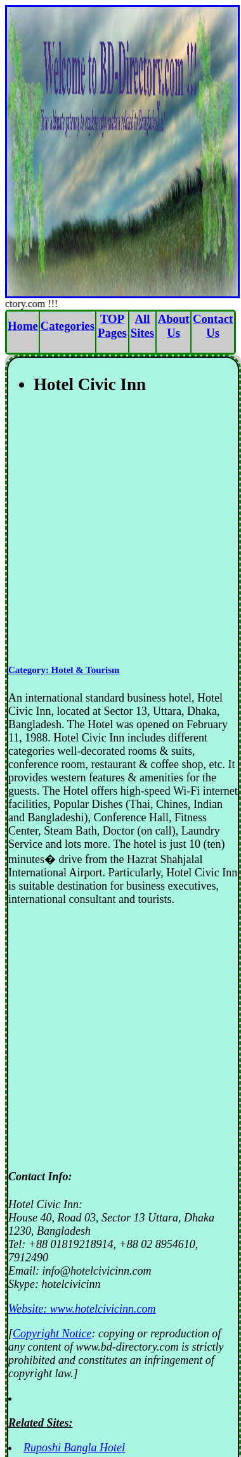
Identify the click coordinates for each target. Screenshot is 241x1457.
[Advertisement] (119, 530)
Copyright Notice (52, 1333)
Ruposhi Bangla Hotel (74, 1447)
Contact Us (213, 325)
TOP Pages (112, 325)
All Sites (142, 325)
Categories (67, 325)
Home (23, 325)
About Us (174, 325)
